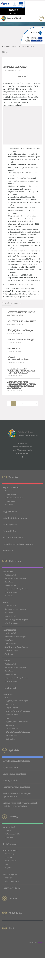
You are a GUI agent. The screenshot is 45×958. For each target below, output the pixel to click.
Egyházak (8, 857)
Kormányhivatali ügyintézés (16, 786)
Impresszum (22, 443)
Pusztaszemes (9, 629)
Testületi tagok (10, 501)
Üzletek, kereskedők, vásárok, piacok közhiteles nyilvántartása (20, 804)
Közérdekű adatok (11, 592)
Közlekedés (8, 837)
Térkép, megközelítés (12, 834)
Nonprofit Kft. (9, 531)
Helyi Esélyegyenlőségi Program (18, 544)
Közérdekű (8, 550)
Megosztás (22, 76)
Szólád (6, 698)
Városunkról (9, 827)
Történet (7, 830)
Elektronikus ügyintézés (14, 773)
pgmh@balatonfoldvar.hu (22, 450)
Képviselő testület (11, 487)
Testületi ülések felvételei (13, 498)
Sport (6, 864)
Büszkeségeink (10, 874)
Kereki (6, 602)
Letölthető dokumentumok (15, 518)
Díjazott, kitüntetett (11, 881)
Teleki (6, 719)
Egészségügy (9, 854)
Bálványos (8, 571)
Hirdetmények (9, 688)
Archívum (8, 694)
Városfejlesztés (10, 524)
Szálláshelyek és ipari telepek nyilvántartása (17, 795)
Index (8, 46)
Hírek (14, 46)
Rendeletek (8, 505)
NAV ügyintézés (10, 780)
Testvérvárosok (10, 844)
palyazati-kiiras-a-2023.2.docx (23, 284)
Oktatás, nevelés (10, 861)
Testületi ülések (10, 494)
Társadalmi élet (10, 850)
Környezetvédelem (11, 887)
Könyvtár (7, 868)
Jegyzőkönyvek (10, 511)
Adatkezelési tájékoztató (22, 446)
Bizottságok (8, 491)
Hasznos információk (13, 537)
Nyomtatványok (10, 767)
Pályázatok (8, 596)
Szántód (7, 660)
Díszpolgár (8, 878)
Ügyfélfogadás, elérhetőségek (15, 578)
